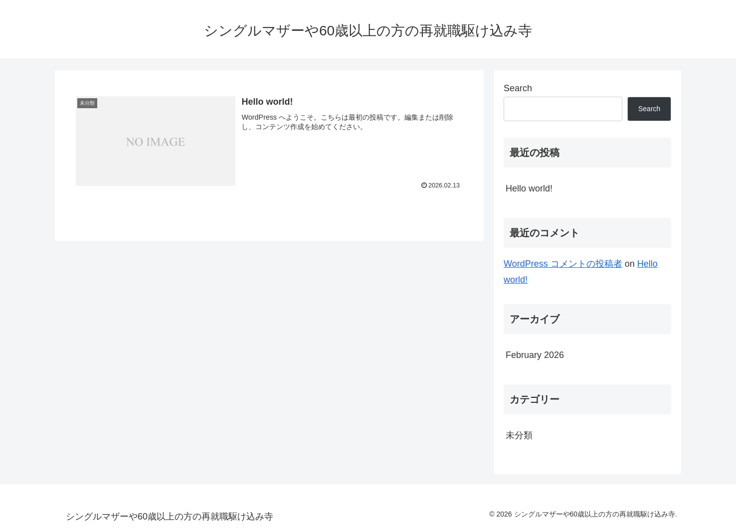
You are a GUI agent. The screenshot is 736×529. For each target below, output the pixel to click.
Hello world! (529, 188)
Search (518, 88)
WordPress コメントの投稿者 (563, 264)
